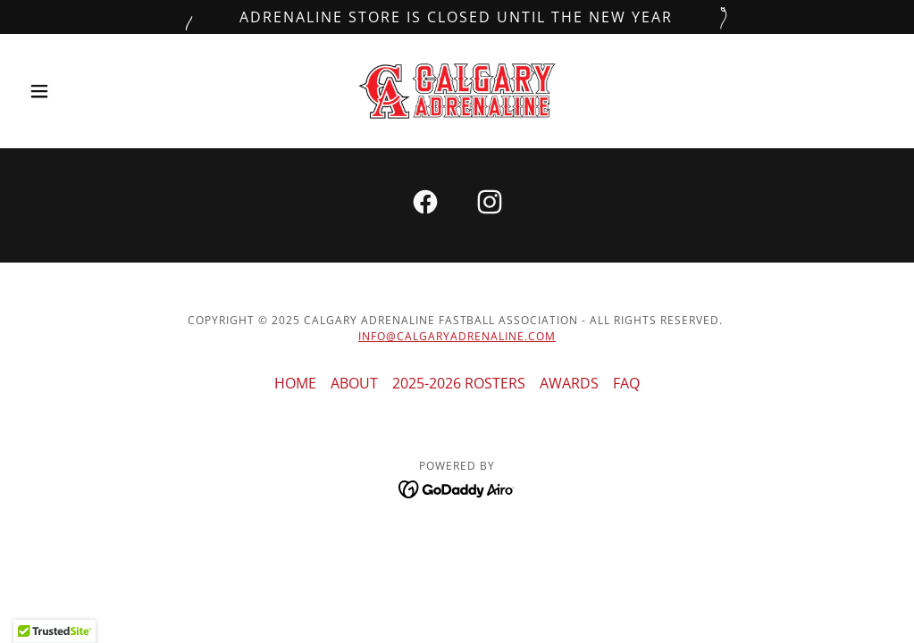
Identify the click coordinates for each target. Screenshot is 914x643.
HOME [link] (295, 383)
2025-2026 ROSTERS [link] (458, 383)
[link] (457, 91)
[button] (86, 91)
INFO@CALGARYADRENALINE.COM (457, 336)
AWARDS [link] (569, 383)
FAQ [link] (626, 383)
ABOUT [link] (354, 383)
